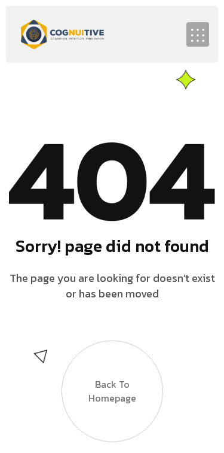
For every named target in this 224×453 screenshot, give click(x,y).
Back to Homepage (112, 385)
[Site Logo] (63, 33)
